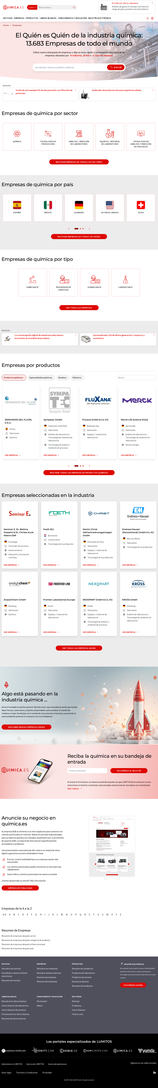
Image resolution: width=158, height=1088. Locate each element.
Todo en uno (77, 1014)
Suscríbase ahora (133, 985)
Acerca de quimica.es (57, 1064)
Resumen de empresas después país (18, 948)
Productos (76, 1005)
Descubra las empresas (47, 968)
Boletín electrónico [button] (99, 18)
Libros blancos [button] (48, 18)
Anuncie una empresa (46, 977)
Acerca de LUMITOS (35, 1064)
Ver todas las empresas (79, 307)
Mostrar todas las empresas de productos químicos (79, 472)
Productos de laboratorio (83, 973)
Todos (31, 7)
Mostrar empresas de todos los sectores (79, 162)
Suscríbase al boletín (129, 770)
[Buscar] (74, 7)
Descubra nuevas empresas (49, 973)
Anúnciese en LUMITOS (12, 1064)
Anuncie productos (80, 981)
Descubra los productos (82, 968)
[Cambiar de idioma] (152, 18)
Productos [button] (32, 18)
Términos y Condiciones (27, 1072)
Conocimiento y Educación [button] (72, 18)
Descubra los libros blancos (14, 1001)
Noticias (75, 1001)
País (88, 55)
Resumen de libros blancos (14, 1018)
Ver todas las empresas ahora (79, 648)
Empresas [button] (19, 18)
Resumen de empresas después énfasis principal (23, 944)
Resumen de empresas (47, 981)
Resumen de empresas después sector (19, 936)
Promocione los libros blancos (15, 1014)
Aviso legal (6, 1072)
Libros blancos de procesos (14, 1010)
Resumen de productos (82, 986)
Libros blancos (78, 1010)
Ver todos (75, 788)
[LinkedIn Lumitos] (154, 1072)
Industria (77, 55)
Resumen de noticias (11, 980)
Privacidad (47, 1072)
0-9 (4, 914)
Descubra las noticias (11, 968)
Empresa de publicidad (20, 888)
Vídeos (40, 1005)
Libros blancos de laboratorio (15, 1005)
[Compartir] (147, 18)
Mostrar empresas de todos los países (79, 236)
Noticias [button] (8, 18)
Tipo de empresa (103, 55)
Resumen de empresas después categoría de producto (26, 940)
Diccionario (42, 1001)
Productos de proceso (82, 977)
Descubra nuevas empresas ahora (26, 727)
